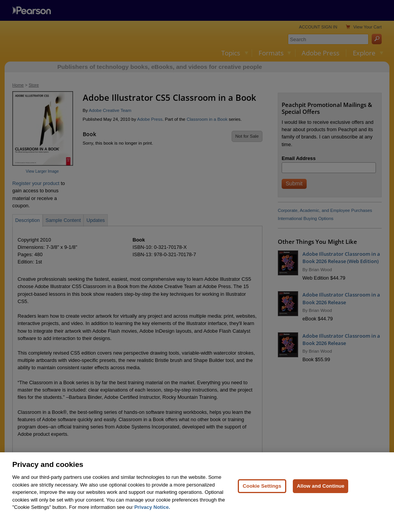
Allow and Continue (320, 492)
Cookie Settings (262, 492)
